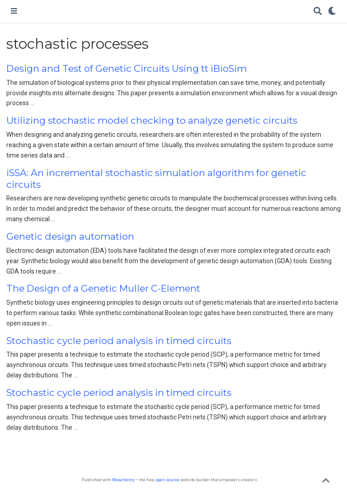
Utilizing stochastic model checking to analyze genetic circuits (151, 120)
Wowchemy (123, 479)
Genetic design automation (70, 236)
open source (167, 479)
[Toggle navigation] (14, 11)
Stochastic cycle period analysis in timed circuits (118, 340)
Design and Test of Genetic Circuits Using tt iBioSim (126, 68)
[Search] (318, 11)
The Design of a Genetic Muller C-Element (103, 288)
